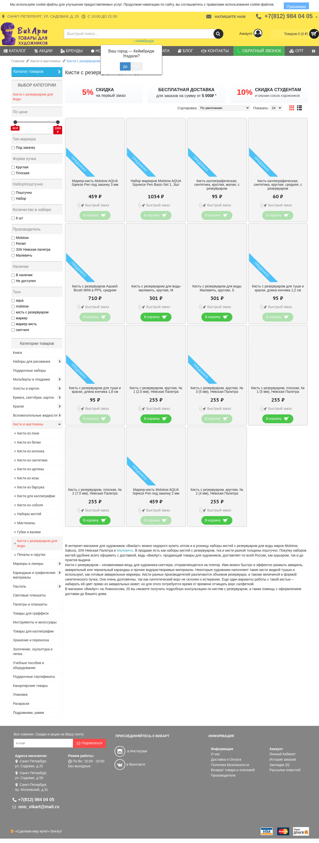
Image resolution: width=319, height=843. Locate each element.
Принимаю (296, 7)
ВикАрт (56, 831)
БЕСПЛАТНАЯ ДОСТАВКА (186, 89)
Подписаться (89, 743)
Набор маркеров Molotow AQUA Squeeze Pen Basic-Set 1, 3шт (156, 182)
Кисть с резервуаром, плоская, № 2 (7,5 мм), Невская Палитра (95, 491)
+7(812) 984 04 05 (33, 799)
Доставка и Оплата (226, 759)
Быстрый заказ (94, 205)
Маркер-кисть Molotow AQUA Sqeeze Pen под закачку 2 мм (156, 491)
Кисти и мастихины (45, 61)
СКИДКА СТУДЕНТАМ (278, 89)
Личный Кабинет (283, 754)
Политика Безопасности (230, 765)
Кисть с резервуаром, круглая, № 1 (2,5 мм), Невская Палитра (156, 390)
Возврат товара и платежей (233, 770)
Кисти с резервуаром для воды (91, 61)
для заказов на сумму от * (186, 96)
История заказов (283, 759)
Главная (17, 61)
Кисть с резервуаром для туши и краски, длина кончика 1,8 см (95, 390)
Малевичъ (125, 550)
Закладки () (280, 765)
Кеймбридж (143, 41)
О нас (215, 754)
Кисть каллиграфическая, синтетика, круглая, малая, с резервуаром (216, 184)
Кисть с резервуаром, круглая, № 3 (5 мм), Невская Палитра (217, 390)
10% (244, 92)
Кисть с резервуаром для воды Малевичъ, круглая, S (217, 288)
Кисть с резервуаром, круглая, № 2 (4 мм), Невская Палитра (217, 491)
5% (87, 92)
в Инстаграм (130, 751)
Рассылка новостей (285, 770)
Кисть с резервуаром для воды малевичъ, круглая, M (155, 288)
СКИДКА (105, 89)
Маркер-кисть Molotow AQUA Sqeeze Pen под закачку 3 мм (95, 182)
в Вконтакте (129, 764)
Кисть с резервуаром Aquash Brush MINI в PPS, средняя (95, 288)
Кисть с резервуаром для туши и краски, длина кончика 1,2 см (278, 288)
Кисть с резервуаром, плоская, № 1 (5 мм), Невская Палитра (278, 390)
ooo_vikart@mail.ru (35, 806)
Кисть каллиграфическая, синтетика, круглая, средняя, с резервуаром (278, 184)
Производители (223, 775)
